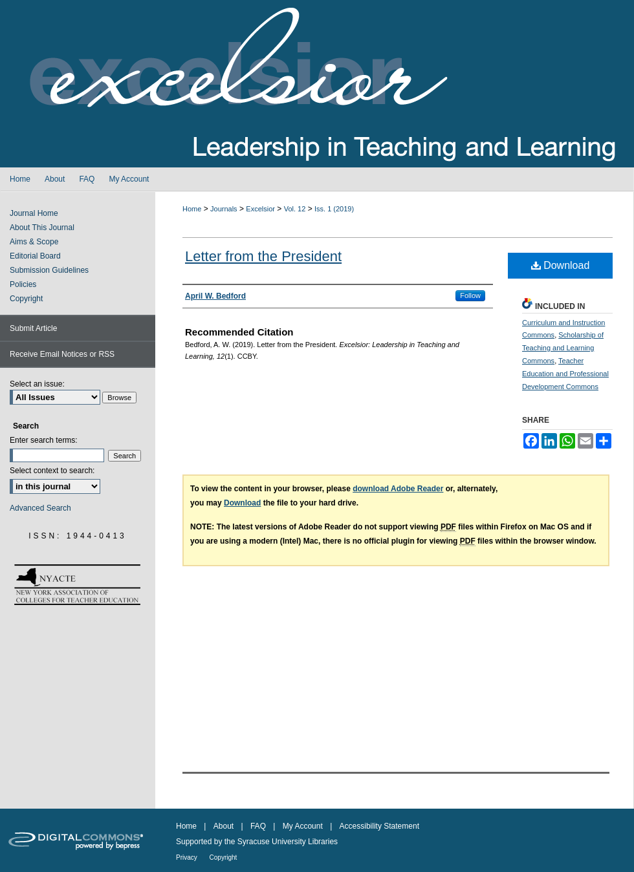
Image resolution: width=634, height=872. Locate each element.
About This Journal (42, 227)
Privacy (187, 857)
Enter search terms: (44, 440)
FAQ (259, 826)
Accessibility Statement (379, 826)
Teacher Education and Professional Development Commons (565, 373)
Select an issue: (37, 383)
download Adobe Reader (398, 488)
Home (191, 209)
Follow (470, 295)
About (224, 826)
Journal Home (34, 213)
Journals (223, 209)
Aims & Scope (34, 241)
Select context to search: (52, 470)
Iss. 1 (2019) (334, 209)
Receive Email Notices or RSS (62, 354)
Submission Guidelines (49, 270)
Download (560, 265)
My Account (304, 826)
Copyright (26, 298)
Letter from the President (263, 256)
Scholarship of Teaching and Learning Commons (563, 348)
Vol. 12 (295, 209)
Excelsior (260, 209)
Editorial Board (35, 256)
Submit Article (33, 328)
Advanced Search (40, 508)
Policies (23, 284)
